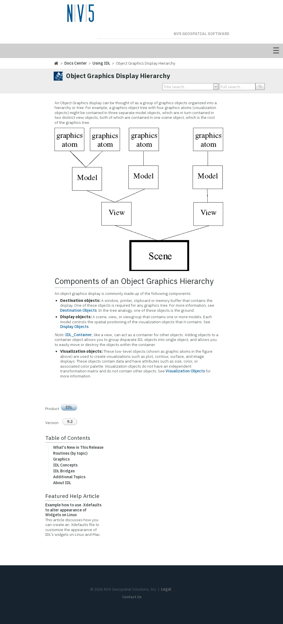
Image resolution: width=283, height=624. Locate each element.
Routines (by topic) (70, 453)
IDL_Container (78, 334)
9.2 (70, 421)
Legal (166, 589)
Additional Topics (69, 476)
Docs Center (75, 63)
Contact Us (132, 597)
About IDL (62, 482)
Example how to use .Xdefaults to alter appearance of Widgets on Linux (73, 509)
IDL (69, 407)
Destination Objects (78, 310)
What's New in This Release (78, 447)
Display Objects (74, 326)
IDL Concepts (65, 465)
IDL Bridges (64, 470)
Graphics (61, 459)
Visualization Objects (185, 371)
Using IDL (101, 63)
